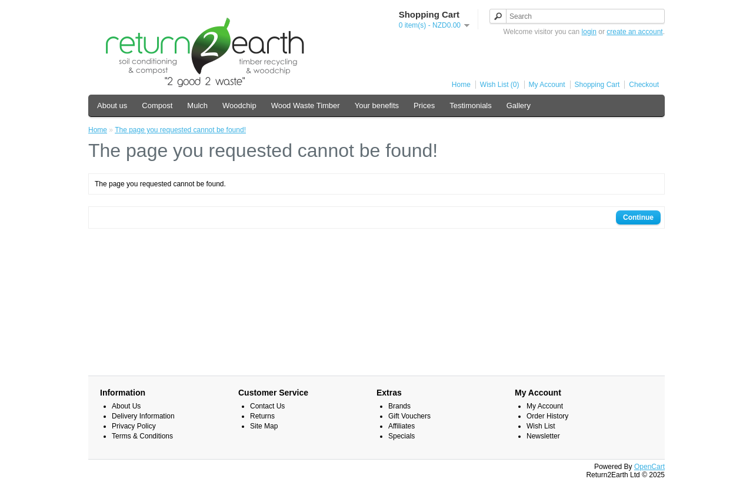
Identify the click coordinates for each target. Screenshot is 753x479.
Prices (424, 105)
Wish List (541, 426)
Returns (262, 416)
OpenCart (649, 467)
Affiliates (401, 426)
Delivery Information (143, 416)
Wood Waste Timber (305, 105)
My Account (547, 85)
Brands (399, 406)
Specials (401, 436)
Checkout (644, 85)
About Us (126, 406)
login (589, 32)
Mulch (197, 105)
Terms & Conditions (142, 436)
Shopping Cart (597, 85)
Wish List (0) (499, 85)
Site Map (264, 426)
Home (461, 85)
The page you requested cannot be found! (180, 130)
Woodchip (239, 105)
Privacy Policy (134, 426)
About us (112, 105)
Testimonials (470, 105)
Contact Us (267, 406)
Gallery (519, 105)
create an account (634, 32)
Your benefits (377, 105)
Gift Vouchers (409, 416)
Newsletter (543, 436)
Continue (638, 217)
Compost (157, 105)
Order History (547, 416)
